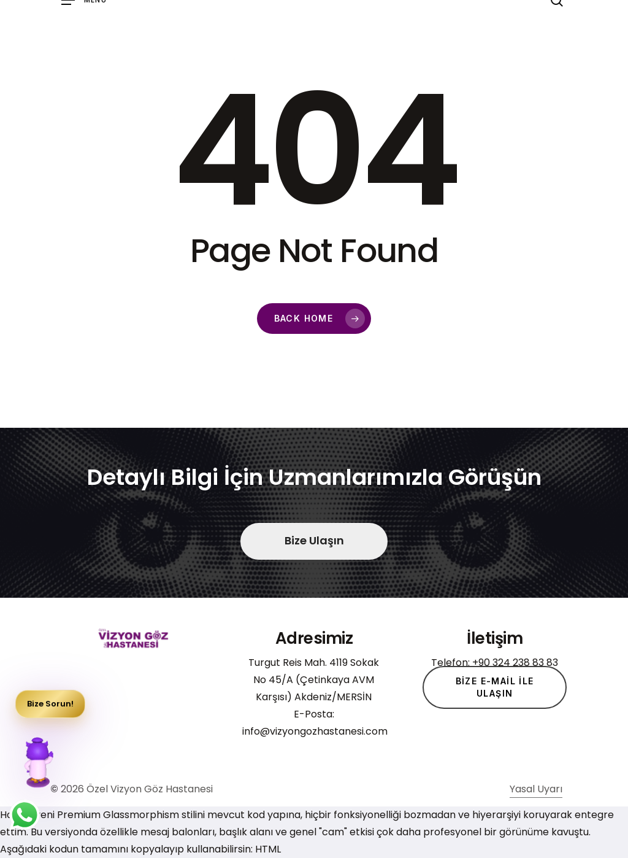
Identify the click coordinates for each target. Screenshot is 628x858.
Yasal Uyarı (536, 801)
